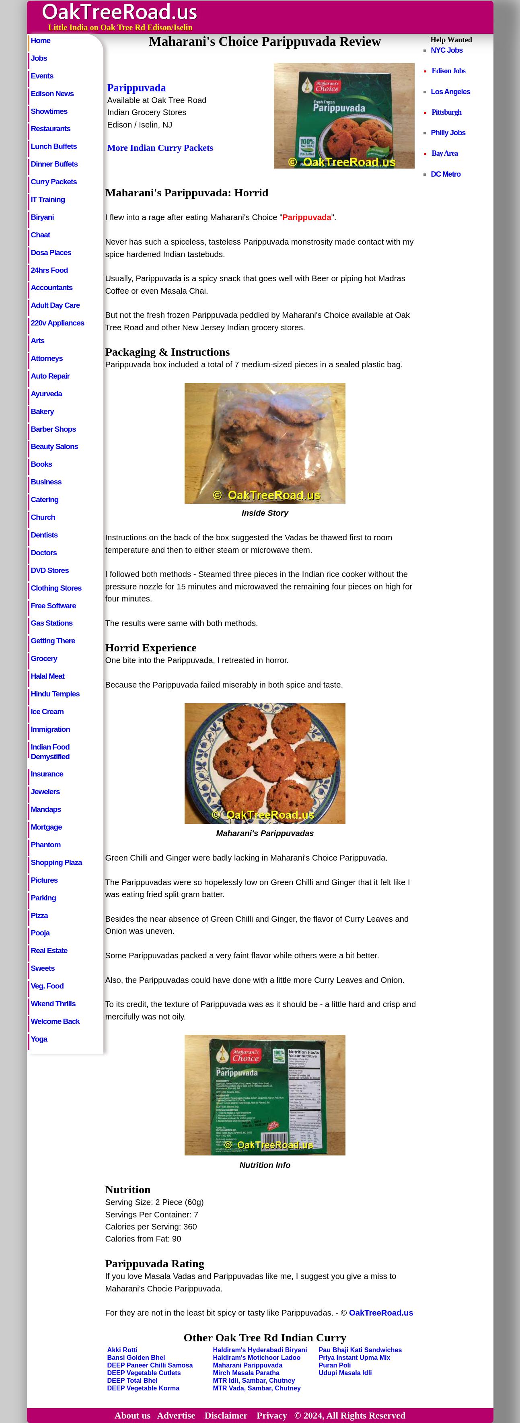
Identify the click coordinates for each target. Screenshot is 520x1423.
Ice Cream (47, 711)
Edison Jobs (449, 71)
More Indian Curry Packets (160, 148)
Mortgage (46, 827)
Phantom (46, 844)
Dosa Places (51, 252)
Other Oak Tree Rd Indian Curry (265, 1337)
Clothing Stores (56, 588)
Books (41, 464)
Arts (38, 340)
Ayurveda (46, 393)
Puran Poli (335, 1365)
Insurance (47, 774)
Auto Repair (50, 376)
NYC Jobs (447, 50)
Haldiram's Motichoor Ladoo (257, 1357)
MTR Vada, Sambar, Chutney (257, 1388)
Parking (43, 898)
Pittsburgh (447, 112)
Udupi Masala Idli (345, 1372)
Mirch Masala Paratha (246, 1372)
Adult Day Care (55, 305)
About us (133, 1415)
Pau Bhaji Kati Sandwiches (360, 1349)
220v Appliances (57, 323)
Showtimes (49, 111)
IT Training (48, 199)
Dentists (44, 535)
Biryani (42, 217)
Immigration (50, 729)
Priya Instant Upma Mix (355, 1357)
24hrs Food (49, 270)
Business (46, 482)
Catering (45, 499)
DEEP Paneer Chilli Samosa (150, 1365)
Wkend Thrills (53, 1003)
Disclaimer (226, 1415)
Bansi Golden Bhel (136, 1357)
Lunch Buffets (54, 146)
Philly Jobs (448, 132)
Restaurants (50, 128)
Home (41, 40)
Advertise (176, 1415)
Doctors (44, 552)
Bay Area (445, 153)
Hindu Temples (55, 694)
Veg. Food (47, 986)
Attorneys (47, 358)
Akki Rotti (122, 1349)
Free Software (53, 605)
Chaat (40, 235)
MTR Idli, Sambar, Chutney (254, 1380)
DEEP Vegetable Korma (143, 1388)
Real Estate (49, 950)
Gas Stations (52, 623)
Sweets (43, 968)
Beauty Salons (54, 446)
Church (43, 517)
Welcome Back (55, 1021)
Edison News (52, 93)
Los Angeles (451, 91)
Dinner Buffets (54, 164)
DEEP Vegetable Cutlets (144, 1372)
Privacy (272, 1415)
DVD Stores (50, 570)
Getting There (53, 640)
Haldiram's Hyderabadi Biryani (260, 1349)
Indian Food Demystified (50, 750)
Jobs (39, 58)
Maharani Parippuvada (248, 1365)
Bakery (42, 411)
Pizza (39, 915)
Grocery (44, 658)
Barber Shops (53, 429)
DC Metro (446, 174)
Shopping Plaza (56, 862)
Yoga (39, 1039)
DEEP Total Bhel (132, 1380)
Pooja (40, 933)
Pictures (44, 880)
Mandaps (46, 809)
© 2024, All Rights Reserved (350, 1415)
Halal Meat (48, 676)
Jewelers (45, 791)
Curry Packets (54, 181)
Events (42, 76)
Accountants (52, 287)
